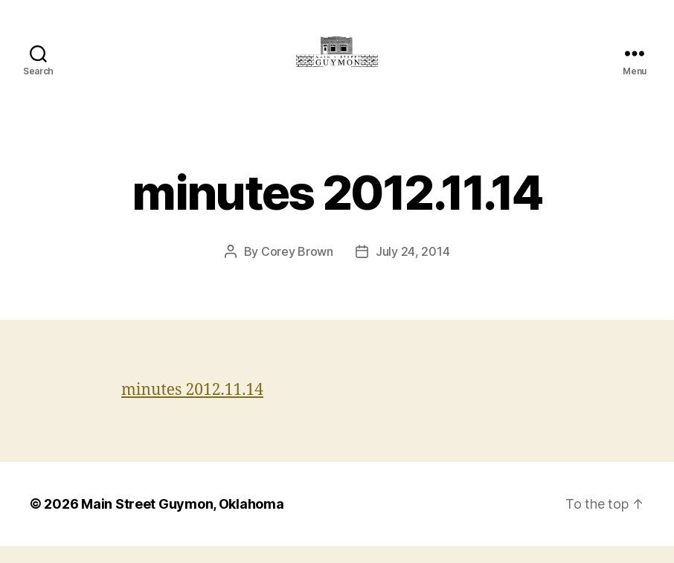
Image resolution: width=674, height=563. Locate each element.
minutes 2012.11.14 (192, 407)
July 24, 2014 (413, 268)
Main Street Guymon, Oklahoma (182, 521)
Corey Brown (297, 268)
